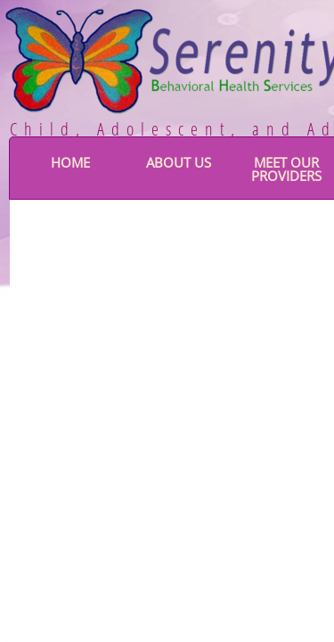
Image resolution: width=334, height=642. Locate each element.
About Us (178, 162)
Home (70, 162)
